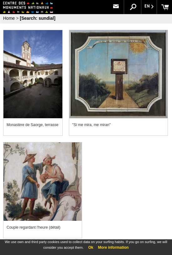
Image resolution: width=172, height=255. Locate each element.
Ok (90, 247)
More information (113, 247)
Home (9, 18)
